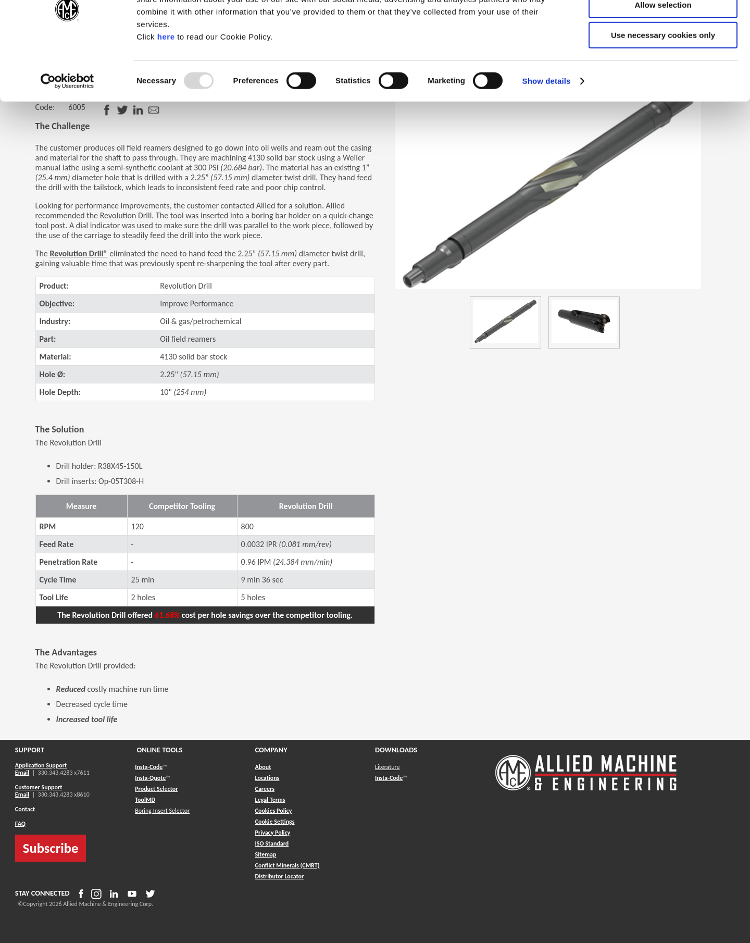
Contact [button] (25, 809)
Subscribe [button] (51, 848)
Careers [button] (264, 788)
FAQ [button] (20, 823)
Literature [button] (387, 767)
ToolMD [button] (145, 799)
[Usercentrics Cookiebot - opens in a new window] (67, 133)
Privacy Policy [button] (273, 832)
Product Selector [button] (156, 788)
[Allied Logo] (586, 788)
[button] (266, 854)
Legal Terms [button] (270, 799)
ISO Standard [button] (272, 843)
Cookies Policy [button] (273, 810)
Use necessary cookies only (663, 86)
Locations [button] (267, 777)
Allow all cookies (663, 25)
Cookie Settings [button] (275, 821)
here (166, 87)
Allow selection (662, 56)
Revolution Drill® (78, 253)
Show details (546, 132)
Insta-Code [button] (148, 767)
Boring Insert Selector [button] (162, 810)
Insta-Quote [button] (150, 777)
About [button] (263, 767)
